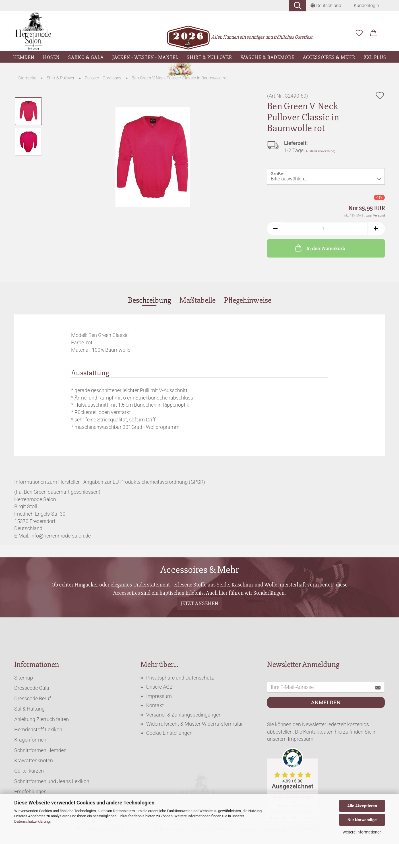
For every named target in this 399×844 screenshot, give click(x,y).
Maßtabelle (197, 300)
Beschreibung (149, 300)
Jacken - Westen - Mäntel (145, 57)
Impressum (159, 696)
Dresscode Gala (31, 688)
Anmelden (326, 702)
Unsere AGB (159, 687)
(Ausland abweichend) (320, 151)
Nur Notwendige (362, 820)
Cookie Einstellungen (169, 733)
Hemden (23, 57)
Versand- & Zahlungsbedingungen (184, 715)
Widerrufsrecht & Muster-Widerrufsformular (194, 724)
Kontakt (155, 705)
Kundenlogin (364, 5)
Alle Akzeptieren (362, 806)
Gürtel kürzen (29, 771)
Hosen (51, 57)
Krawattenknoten (33, 760)
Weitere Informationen (362, 832)
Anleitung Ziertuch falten (41, 719)
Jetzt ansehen (199, 603)
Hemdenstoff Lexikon (38, 729)
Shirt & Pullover (209, 57)
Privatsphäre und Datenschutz (180, 678)
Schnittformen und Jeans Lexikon (51, 781)
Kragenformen (30, 740)
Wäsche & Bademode (267, 57)
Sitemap (23, 678)
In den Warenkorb (319, 247)
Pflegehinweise (247, 300)
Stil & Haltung (29, 709)
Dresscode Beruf (32, 698)
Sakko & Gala (86, 57)
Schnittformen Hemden (40, 750)
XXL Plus (375, 57)
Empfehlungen (30, 791)
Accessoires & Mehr (329, 57)
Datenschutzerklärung (32, 821)
